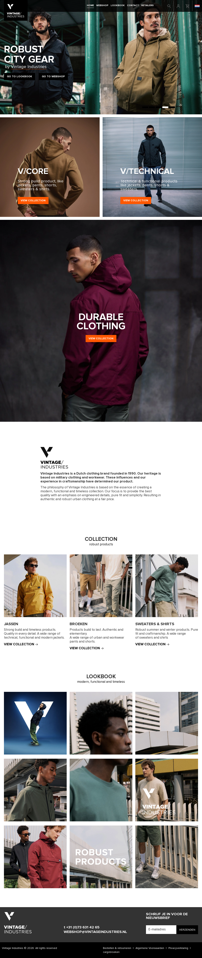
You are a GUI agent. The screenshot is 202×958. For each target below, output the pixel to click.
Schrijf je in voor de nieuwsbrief (167, 916)
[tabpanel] (101, 57)
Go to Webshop (53, 76)
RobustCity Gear (29, 57)
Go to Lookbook (19, 76)
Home (90, 5)
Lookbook (118, 5)
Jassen (11, 624)
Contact (133, 5)
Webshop (102, 5)
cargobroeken (111, 952)
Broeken (78, 624)
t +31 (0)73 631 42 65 (81, 927)
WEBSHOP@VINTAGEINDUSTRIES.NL (95, 932)
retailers (147, 5)
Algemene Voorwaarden (150, 948)
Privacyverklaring (178, 948)
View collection (33, 200)
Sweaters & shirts (154, 624)
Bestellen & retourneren (117, 948)
